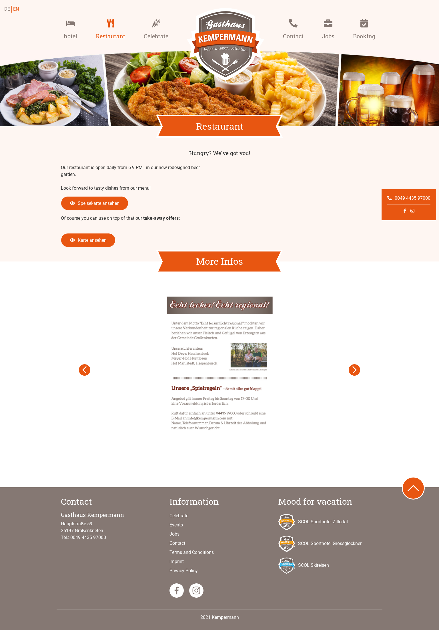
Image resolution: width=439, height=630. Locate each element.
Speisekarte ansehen (94, 203)
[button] (85, 370)
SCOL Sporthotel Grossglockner (320, 543)
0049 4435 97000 (408, 198)
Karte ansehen (88, 240)
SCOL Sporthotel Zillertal (313, 522)
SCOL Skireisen (303, 565)
